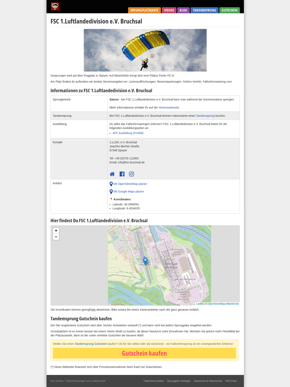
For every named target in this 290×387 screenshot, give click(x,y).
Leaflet (200, 303)
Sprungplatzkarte (144, 10)
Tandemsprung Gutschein (91, 343)
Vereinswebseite (168, 107)
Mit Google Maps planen (127, 192)
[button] (145, 262)
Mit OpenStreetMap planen (128, 184)
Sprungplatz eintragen (179, 381)
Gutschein (229, 10)
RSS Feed (231, 381)
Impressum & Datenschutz (208, 381)
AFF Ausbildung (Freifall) (128, 133)
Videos (169, 10)
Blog (183, 10)
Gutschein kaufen (144, 353)
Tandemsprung (204, 10)
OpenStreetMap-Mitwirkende (223, 303)
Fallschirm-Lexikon (154, 381)
